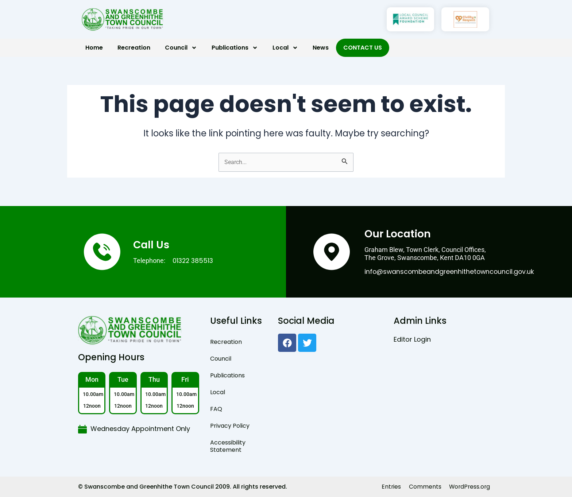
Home (94, 47)
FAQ (216, 409)
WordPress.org (469, 486)
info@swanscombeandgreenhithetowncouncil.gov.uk (450, 271)
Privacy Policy (230, 426)
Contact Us (362, 47)
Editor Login (412, 339)
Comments (423, 486)
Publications (235, 47)
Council (181, 47)
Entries (389, 486)
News (321, 47)
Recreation (133, 47)
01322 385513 (194, 260)
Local (285, 47)
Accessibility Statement (228, 446)
